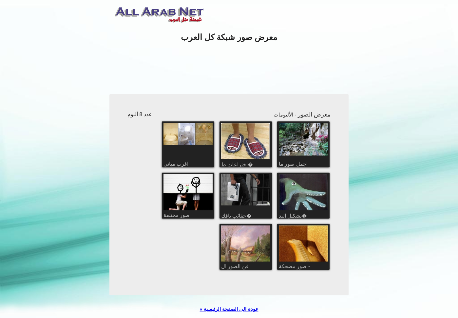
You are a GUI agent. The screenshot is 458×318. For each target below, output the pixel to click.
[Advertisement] (229, 68)
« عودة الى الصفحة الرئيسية (229, 309)
